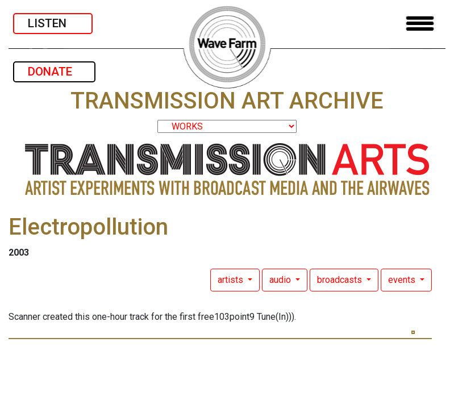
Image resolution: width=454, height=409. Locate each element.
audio (281, 279)
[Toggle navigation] (420, 24)
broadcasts (340, 279)
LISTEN (53, 23)
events (403, 279)
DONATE (54, 71)
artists (231, 279)
